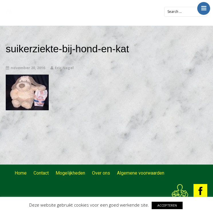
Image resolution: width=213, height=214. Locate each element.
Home (21, 173)
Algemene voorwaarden (140, 173)
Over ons (101, 173)
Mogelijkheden (70, 173)
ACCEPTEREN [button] (167, 205)
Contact (41, 173)
